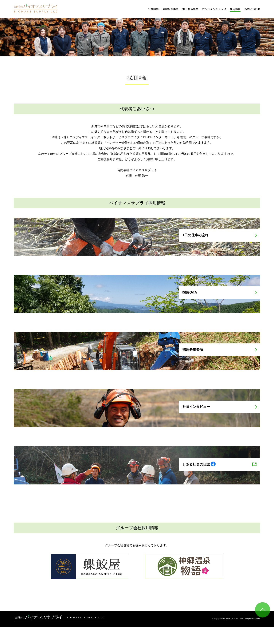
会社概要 (153, 9)
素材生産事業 (170, 9)
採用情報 (235, 9)
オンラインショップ (214, 9)
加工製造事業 (190, 9)
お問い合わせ (252, 9)
